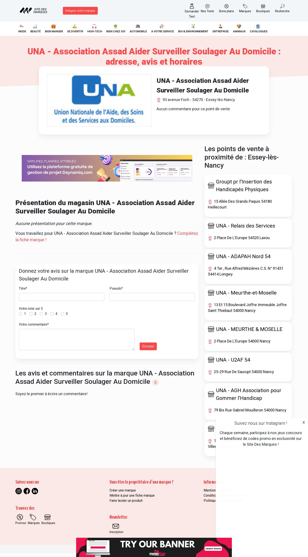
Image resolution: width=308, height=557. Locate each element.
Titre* (23, 292)
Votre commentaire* (34, 328)
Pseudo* (116, 292)
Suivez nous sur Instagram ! (260, 423)
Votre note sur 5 (31, 312)
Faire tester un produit (126, 504)
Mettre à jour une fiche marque (132, 499)
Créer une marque (123, 494)
